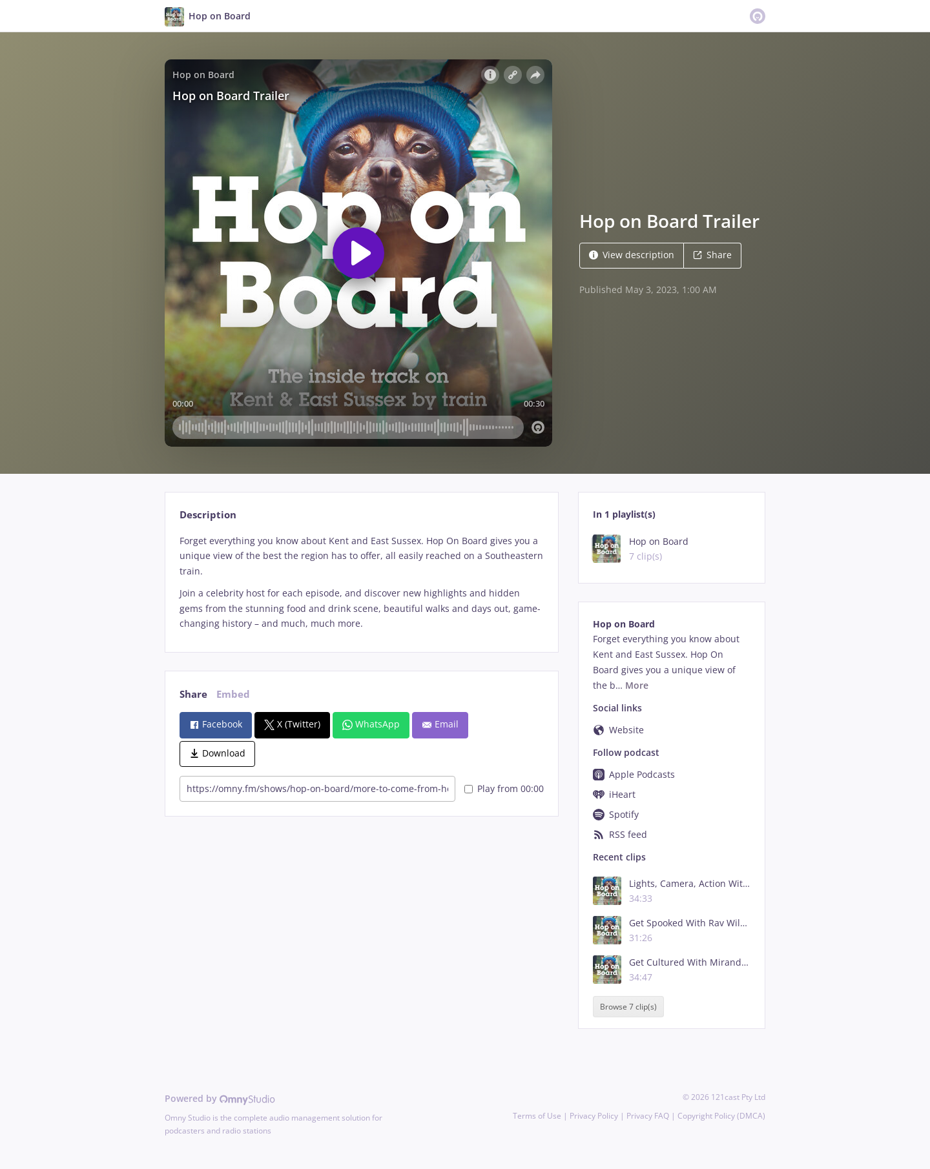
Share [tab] (193, 694)
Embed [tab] (233, 694)
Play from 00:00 (504, 788)
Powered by (220, 1098)
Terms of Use (537, 1115)
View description (631, 255)
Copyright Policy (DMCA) (721, 1115)
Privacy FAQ (647, 1115)
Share (712, 255)
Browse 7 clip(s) (628, 1006)
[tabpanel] (361, 582)
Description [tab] (208, 515)
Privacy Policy (594, 1115)
